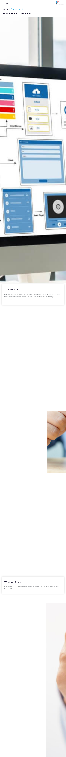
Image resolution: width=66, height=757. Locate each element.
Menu (5, 3)
